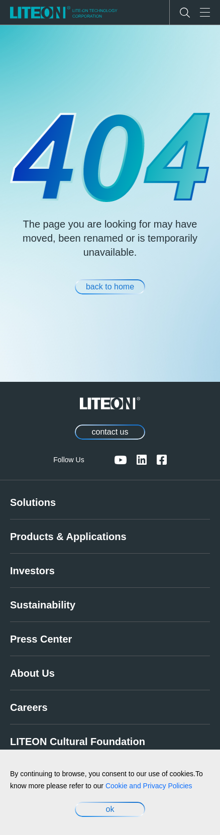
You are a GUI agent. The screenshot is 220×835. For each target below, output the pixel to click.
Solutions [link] (33, 502)
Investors (32, 570)
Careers (29, 707)
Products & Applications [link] (68, 536)
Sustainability (42, 604)
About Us (32, 673)
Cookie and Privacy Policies (148, 786)
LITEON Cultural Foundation (77, 741)
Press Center (41, 639)
